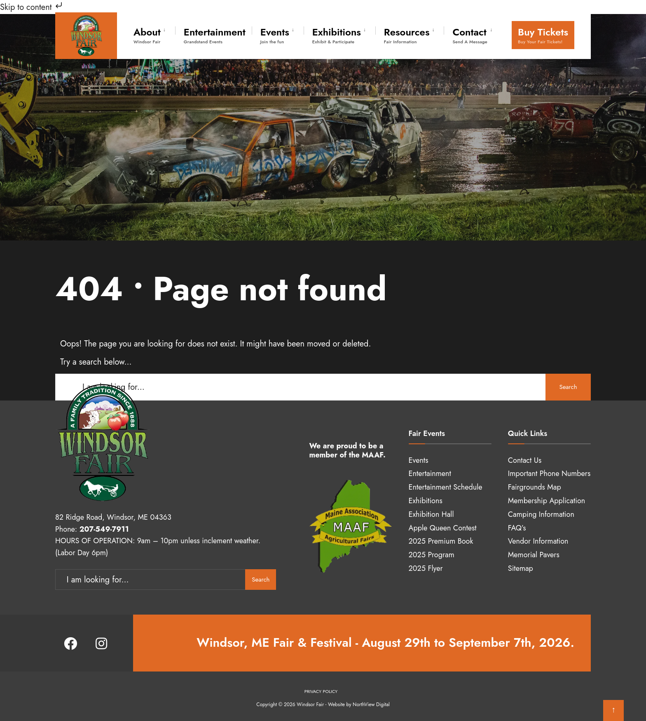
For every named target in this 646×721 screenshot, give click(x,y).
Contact (469, 35)
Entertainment (215, 35)
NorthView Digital (371, 704)
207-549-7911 (104, 529)
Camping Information (541, 514)
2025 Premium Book (441, 541)
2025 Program (431, 554)
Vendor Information (538, 541)
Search (568, 386)
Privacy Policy (320, 691)
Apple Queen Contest (443, 528)
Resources (407, 35)
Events (274, 35)
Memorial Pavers (533, 554)
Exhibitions (336, 35)
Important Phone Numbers (549, 473)
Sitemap (520, 568)
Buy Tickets (543, 35)
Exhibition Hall (431, 514)
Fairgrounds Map (534, 487)
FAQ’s (517, 528)
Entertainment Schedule (445, 487)
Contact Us (524, 460)
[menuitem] (154, 34)
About (147, 35)
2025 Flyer (426, 568)
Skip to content (32, 7)
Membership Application (546, 500)
